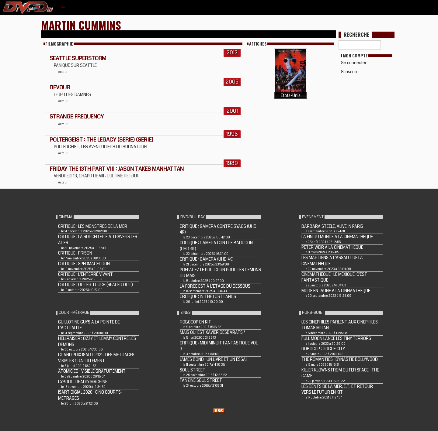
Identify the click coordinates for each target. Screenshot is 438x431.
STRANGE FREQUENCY (77, 117)
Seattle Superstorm (78, 58)
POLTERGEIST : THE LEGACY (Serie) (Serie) (101, 140)
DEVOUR (60, 87)
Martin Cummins (81, 25)
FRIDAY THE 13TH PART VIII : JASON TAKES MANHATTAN (117, 169)
